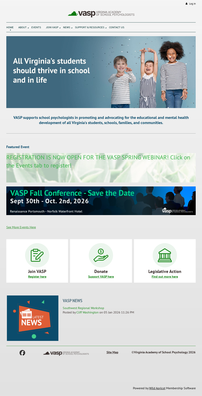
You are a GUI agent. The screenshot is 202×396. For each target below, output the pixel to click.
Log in (192, 3)
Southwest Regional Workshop (83, 308)
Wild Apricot (157, 388)
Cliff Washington (87, 312)
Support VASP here (101, 276)
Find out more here (165, 276)
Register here (37, 276)
